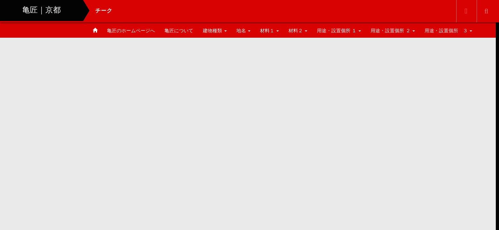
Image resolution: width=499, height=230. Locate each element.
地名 (243, 30)
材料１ (269, 30)
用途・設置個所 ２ (393, 30)
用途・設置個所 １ (339, 30)
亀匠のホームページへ (131, 30)
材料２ (297, 30)
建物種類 (214, 30)
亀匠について (179, 30)
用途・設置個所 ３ (448, 30)
